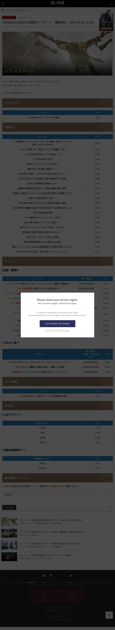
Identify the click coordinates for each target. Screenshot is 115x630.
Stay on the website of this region (58, 330)
